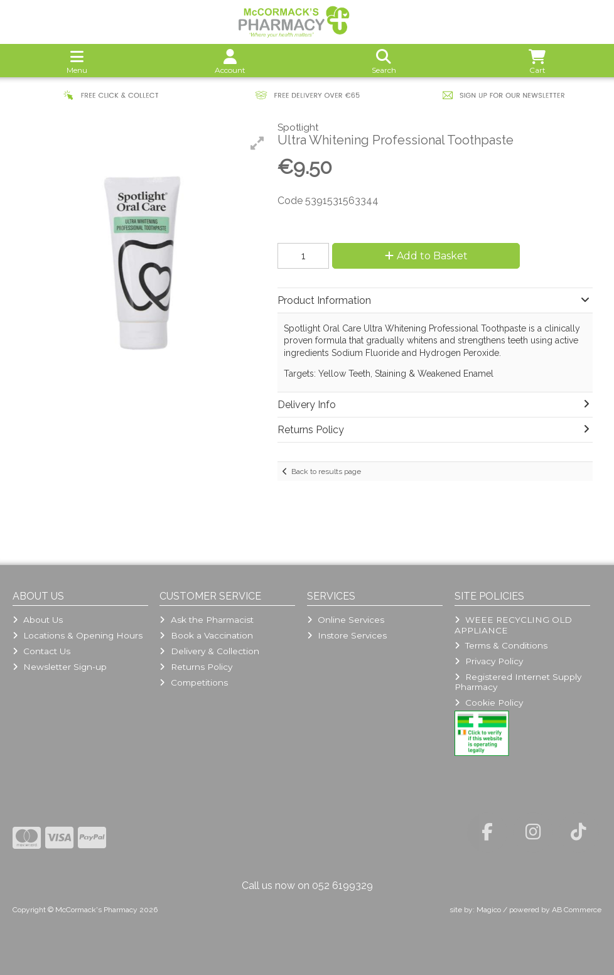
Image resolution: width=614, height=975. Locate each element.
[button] (257, 143)
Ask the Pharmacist (206, 620)
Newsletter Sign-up (60, 667)
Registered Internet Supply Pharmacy (518, 682)
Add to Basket (426, 256)
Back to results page (326, 471)
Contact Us (41, 651)
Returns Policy (195, 667)
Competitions (193, 682)
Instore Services (347, 635)
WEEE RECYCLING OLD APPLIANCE (513, 625)
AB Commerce (576, 909)
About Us (38, 620)
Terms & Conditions (501, 645)
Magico (489, 909)
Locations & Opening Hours (78, 635)
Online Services (345, 620)
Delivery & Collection (209, 651)
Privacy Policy (489, 661)
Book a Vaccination (205, 635)
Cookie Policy (489, 703)
